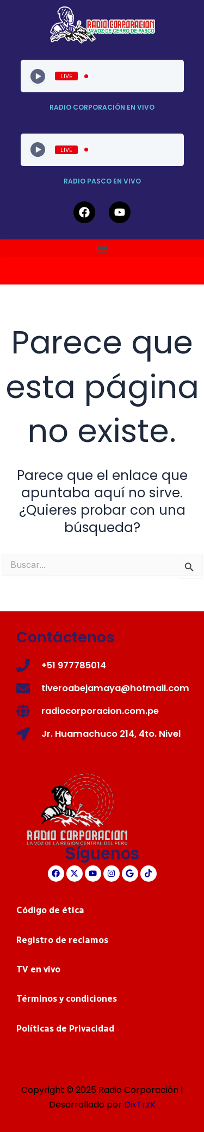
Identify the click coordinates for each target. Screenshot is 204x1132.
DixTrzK (140, 1104)
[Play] (38, 76)
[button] (102, 248)
